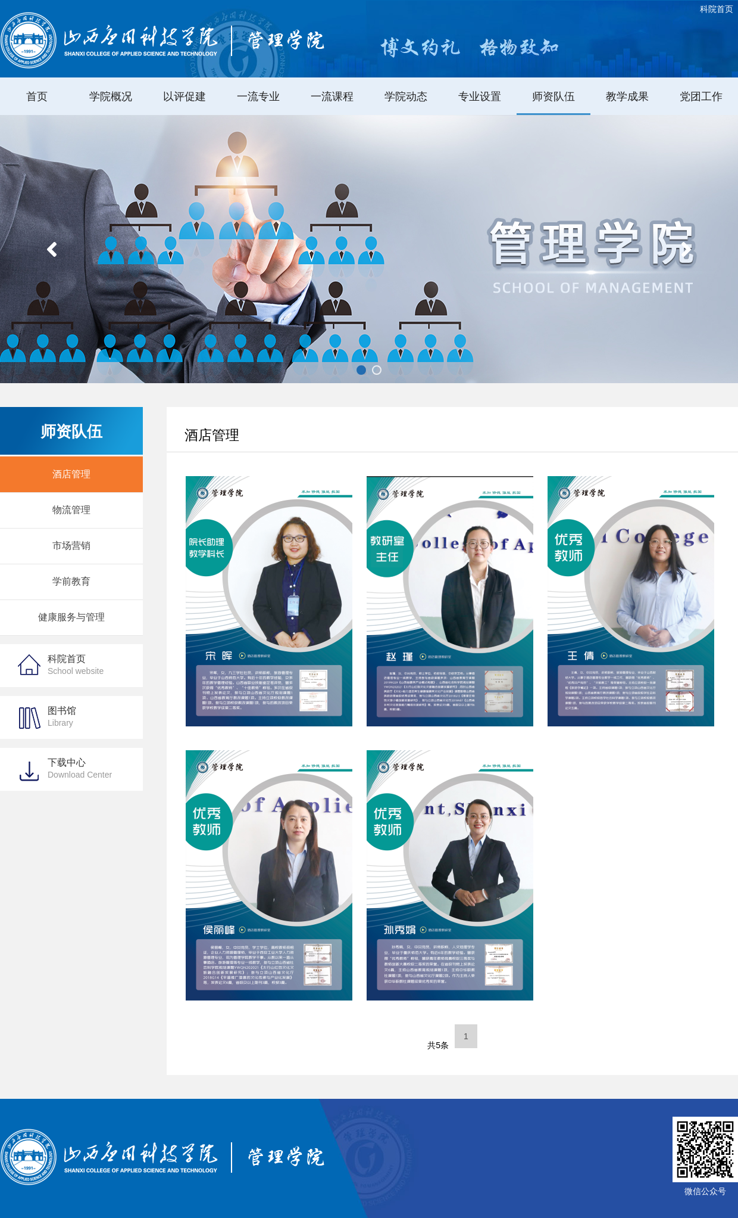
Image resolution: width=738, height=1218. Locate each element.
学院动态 (405, 96)
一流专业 (258, 96)
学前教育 (71, 581)
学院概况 (110, 96)
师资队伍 (553, 96)
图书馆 (62, 717)
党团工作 (701, 96)
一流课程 (332, 96)
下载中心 (80, 768)
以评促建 (184, 96)
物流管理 (71, 510)
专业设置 (479, 96)
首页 (37, 96)
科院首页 (716, 9)
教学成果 (627, 96)
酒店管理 (71, 474)
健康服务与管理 (71, 617)
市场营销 (71, 545)
